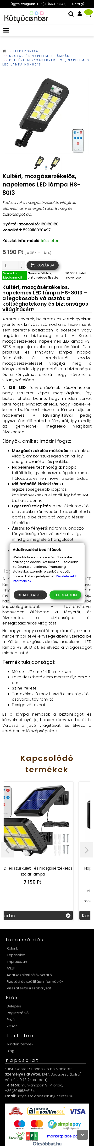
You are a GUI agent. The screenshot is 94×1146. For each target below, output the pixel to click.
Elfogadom (65, 595)
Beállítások (30, 595)
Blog (10, 1050)
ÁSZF (11, 968)
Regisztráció (18, 1012)
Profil (11, 1019)
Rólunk (12, 948)
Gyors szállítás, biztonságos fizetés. (43, 275)
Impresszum (17, 961)
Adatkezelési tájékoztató (29, 974)
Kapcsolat (16, 954)
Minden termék (20, 1044)
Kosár (12, 1026)
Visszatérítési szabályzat (29, 988)
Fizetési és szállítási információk (35, 981)
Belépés (14, 1006)
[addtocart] (43, 265)
